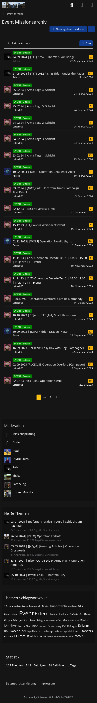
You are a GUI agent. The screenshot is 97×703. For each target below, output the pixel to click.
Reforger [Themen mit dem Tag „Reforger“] (72, 626)
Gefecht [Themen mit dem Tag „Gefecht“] (74, 614)
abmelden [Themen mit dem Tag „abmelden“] (15, 606)
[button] (91, 29)
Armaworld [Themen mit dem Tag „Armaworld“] (35, 606)
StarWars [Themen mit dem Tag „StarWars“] (87, 631)
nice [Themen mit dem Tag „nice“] (35, 626)
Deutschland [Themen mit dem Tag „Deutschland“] (11, 614)
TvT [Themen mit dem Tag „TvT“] (22, 636)
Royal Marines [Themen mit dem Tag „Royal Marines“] (35, 631)
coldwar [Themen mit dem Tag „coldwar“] (72, 606)
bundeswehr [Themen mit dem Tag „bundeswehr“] (58, 606)
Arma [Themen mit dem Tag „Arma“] (25, 606)
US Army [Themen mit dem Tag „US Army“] (48, 636)
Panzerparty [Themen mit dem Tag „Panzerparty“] (54, 626)
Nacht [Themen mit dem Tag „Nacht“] (21, 626)
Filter (86, 43)
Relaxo (17, 467)
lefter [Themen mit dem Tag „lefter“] (59, 620)
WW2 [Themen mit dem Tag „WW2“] (79, 636)
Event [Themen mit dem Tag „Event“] (26, 613)
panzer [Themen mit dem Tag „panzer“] (43, 626)
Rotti (16, 450)
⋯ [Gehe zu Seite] (44, 397)
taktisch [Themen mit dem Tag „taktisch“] (8, 636)
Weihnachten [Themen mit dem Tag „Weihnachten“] (61, 636)
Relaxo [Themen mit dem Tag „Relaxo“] (83, 625)
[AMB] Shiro (21, 459)
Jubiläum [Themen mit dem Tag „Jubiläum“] (24, 620)
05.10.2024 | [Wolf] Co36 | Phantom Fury (38, 575)
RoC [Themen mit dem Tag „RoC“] (6, 631)
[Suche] (72, 5)
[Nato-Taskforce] (13, 5)
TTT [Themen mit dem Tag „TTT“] (16, 636)
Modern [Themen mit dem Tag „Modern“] (10, 625)
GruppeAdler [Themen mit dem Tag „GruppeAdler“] (11, 620)
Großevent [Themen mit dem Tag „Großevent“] (86, 614)
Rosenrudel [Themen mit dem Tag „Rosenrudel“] (18, 631)
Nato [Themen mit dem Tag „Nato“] (28, 626)
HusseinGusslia (23, 492)
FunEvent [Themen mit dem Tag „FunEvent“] (63, 614)
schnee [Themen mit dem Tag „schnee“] (59, 631)
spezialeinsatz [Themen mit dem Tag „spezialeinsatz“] (72, 631)
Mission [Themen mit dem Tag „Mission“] (84, 620)
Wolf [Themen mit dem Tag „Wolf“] (71, 636)
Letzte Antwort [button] (22, 43)
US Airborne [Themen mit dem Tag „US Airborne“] (34, 636)
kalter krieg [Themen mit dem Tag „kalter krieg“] (36, 620)
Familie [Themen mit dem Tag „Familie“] (53, 614)
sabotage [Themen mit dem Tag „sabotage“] (49, 631)
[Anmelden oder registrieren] (82, 5)
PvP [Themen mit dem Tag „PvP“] (64, 626)
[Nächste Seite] (56, 397)
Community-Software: (48, 697)
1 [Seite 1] (39, 397)
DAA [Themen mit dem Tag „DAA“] (80, 606)
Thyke (16, 475)
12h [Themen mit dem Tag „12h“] (6, 606)
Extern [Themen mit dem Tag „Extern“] (41, 613)
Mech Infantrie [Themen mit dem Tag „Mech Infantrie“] (71, 620)
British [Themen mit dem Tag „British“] (45, 606)
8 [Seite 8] (50, 397)
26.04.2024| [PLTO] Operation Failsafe (36, 536)
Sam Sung (19, 484)
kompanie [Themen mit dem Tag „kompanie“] (49, 620)
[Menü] (92, 5)
